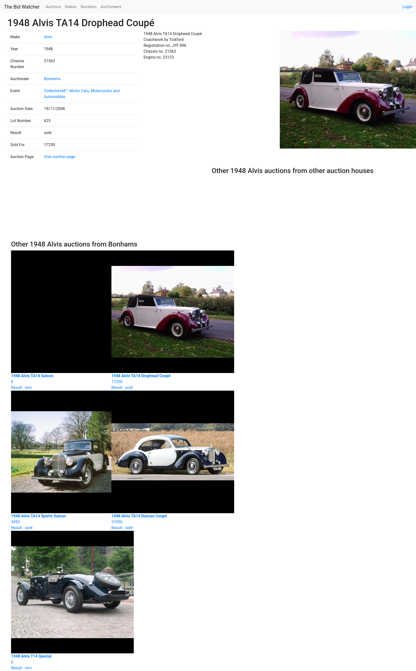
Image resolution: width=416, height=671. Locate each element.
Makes (71, 6)
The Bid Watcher (22, 7)
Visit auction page (59, 156)
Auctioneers (110, 6)
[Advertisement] (108, 203)
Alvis (48, 37)
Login (407, 6)
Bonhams (52, 78)
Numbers (88, 6)
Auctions (53, 6)
